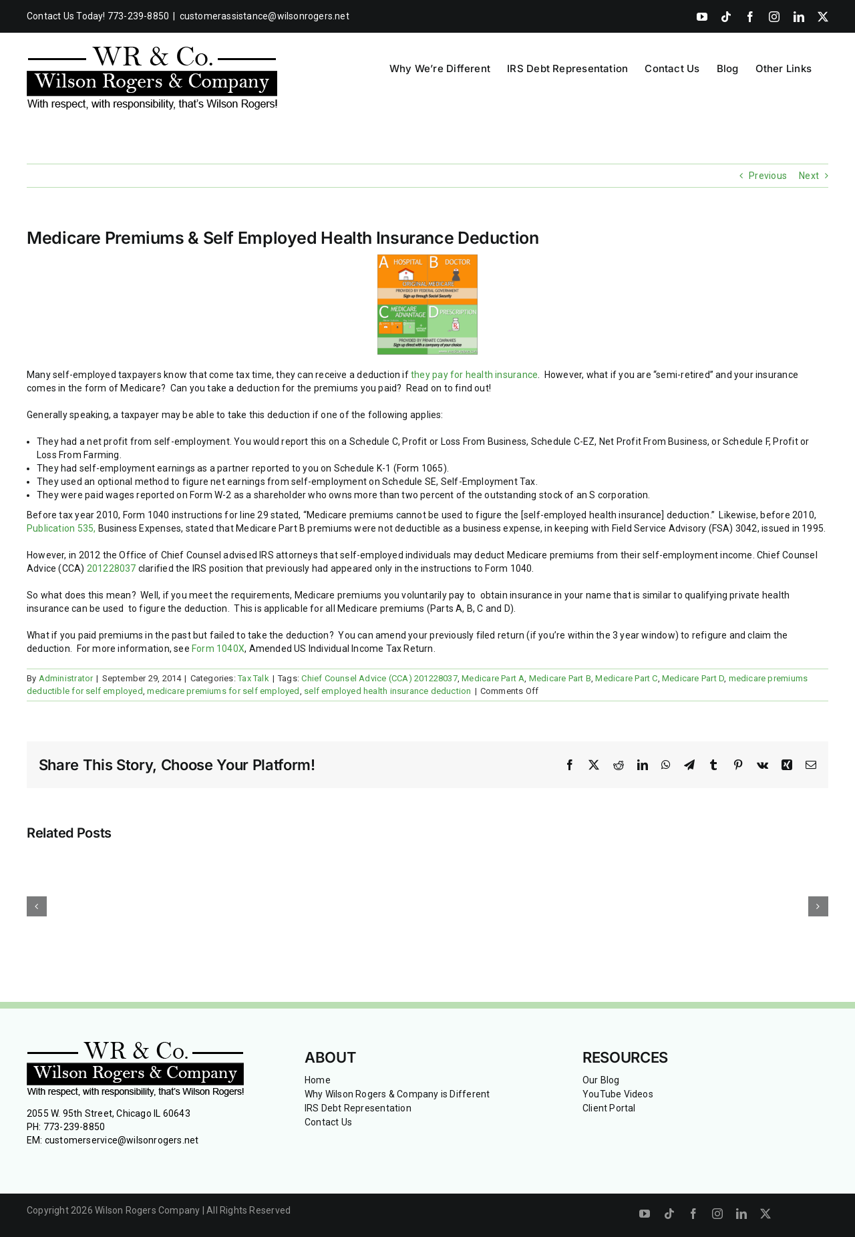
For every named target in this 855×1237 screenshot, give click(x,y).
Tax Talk (253, 678)
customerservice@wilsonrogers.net (122, 1140)
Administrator (66, 678)
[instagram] (717, 1213)
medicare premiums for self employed (223, 691)
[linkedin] (741, 1213)
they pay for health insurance (474, 374)
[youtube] (644, 1213)
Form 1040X (218, 648)
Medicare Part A (493, 678)
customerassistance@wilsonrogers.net (264, 16)
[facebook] (693, 1213)
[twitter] (765, 1213)
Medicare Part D (693, 678)
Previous (768, 175)
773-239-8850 (74, 1126)
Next (809, 175)
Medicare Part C (626, 678)
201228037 (112, 568)
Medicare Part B (560, 678)
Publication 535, (61, 528)
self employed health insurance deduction (387, 691)
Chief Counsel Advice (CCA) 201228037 (379, 678)
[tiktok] (669, 1213)
